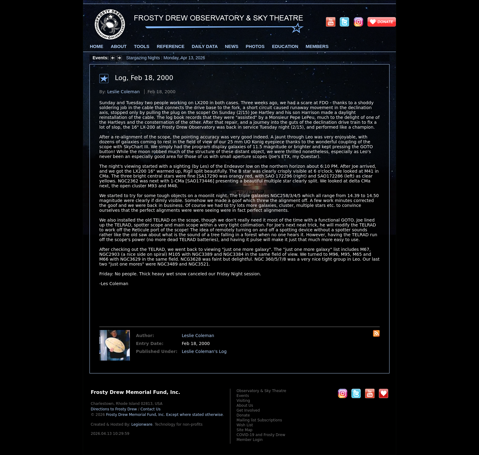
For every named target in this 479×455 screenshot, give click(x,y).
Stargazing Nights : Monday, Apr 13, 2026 (165, 57)
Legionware (141, 424)
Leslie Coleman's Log (204, 351)
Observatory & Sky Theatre (261, 391)
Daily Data (205, 46)
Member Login (249, 440)
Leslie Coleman (123, 91)
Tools (141, 46)
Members (317, 46)
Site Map (244, 430)
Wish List (244, 425)
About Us (244, 405)
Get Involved (248, 410)
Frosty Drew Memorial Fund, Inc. (164, 415)
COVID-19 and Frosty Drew (260, 435)
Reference (170, 46)
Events (242, 396)
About (118, 46)
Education (285, 46)
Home (96, 46)
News (231, 46)
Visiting (243, 400)
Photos (255, 46)
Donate (243, 415)
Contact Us (151, 409)
